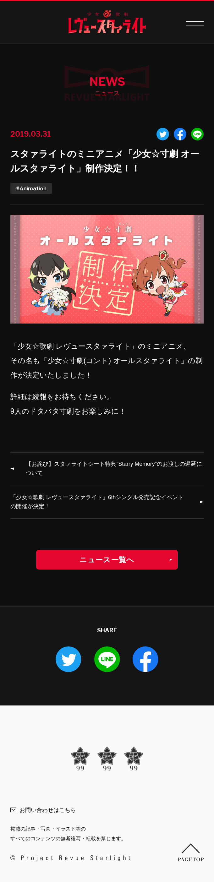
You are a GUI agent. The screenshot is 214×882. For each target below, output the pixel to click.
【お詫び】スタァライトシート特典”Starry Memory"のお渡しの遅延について (114, 468)
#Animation (31, 188)
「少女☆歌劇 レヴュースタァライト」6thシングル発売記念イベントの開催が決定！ (97, 501)
